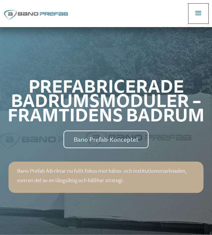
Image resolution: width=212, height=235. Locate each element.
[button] (198, 13)
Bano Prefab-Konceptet (106, 139)
